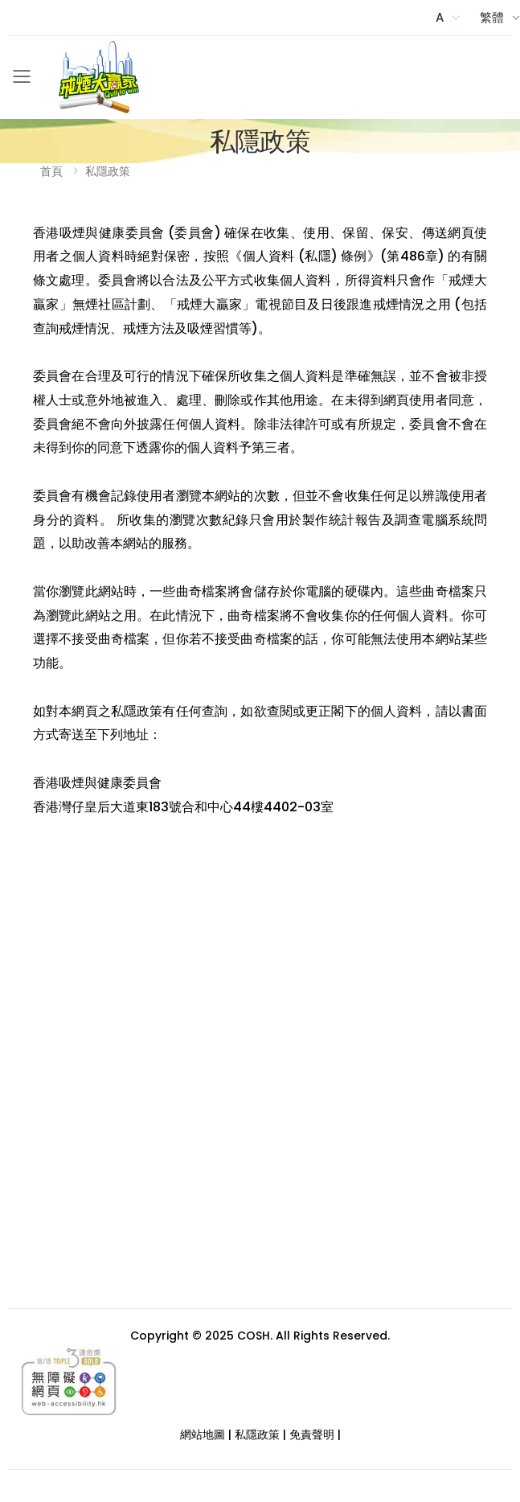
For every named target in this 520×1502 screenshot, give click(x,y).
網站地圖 (202, 1434)
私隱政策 (107, 171)
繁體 (492, 17)
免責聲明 (311, 1434)
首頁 (51, 171)
